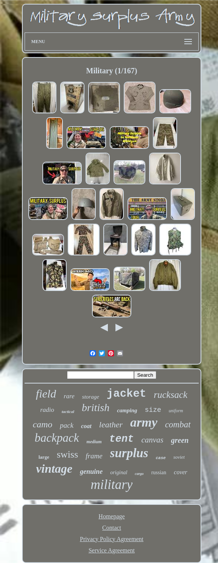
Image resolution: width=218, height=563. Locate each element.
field (46, 393)
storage (90, 397)
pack (66, 425)
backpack (57, 437)
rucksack (170, 395)
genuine (91, 471)
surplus (129, 453)
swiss (67, 454)
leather (111, 424)
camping (127, 410)
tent (121, 439)
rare (69, 396)
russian (159, 472)
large (44, 457)
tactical (68, 411)
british (95, 407)
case (161, 458)
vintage (54, 468)
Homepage (111, 516)
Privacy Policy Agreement (111, 539)
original (118, 472)
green (180, 440)
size (153, 410)
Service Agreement (112, 550)
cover (180, 472)
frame (94, 456)
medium (94, 441)
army (143, 422)
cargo (139, 474)
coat (86, 426)
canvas (152, 439)
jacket (126, 394)
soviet (179, 457)
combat (178, 424)
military (112, 484)
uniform (176, 410)
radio (47, 409)
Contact (111, 527)
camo (42, 424)
